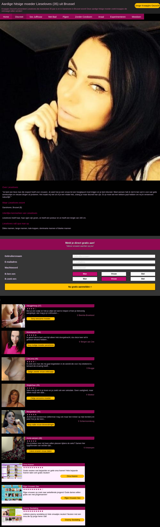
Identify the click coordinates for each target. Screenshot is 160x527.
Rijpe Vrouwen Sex (72, 498)
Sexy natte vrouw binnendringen (40, 425)
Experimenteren (118, 17)
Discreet (19, 17)
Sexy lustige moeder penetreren (40, 345)
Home (6, 17)
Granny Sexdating (72, 520)
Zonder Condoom (83, 17)
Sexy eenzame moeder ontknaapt (40, 319)
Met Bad (52, 17)
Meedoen (136, 17)
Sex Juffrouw (36, 17)
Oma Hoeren (72, 476)
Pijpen (66, 17)
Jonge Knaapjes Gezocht (147, 5)
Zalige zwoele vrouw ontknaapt (41, 372)
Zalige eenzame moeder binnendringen (40, 398)
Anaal (101, 17)
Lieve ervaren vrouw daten (41, 451)
